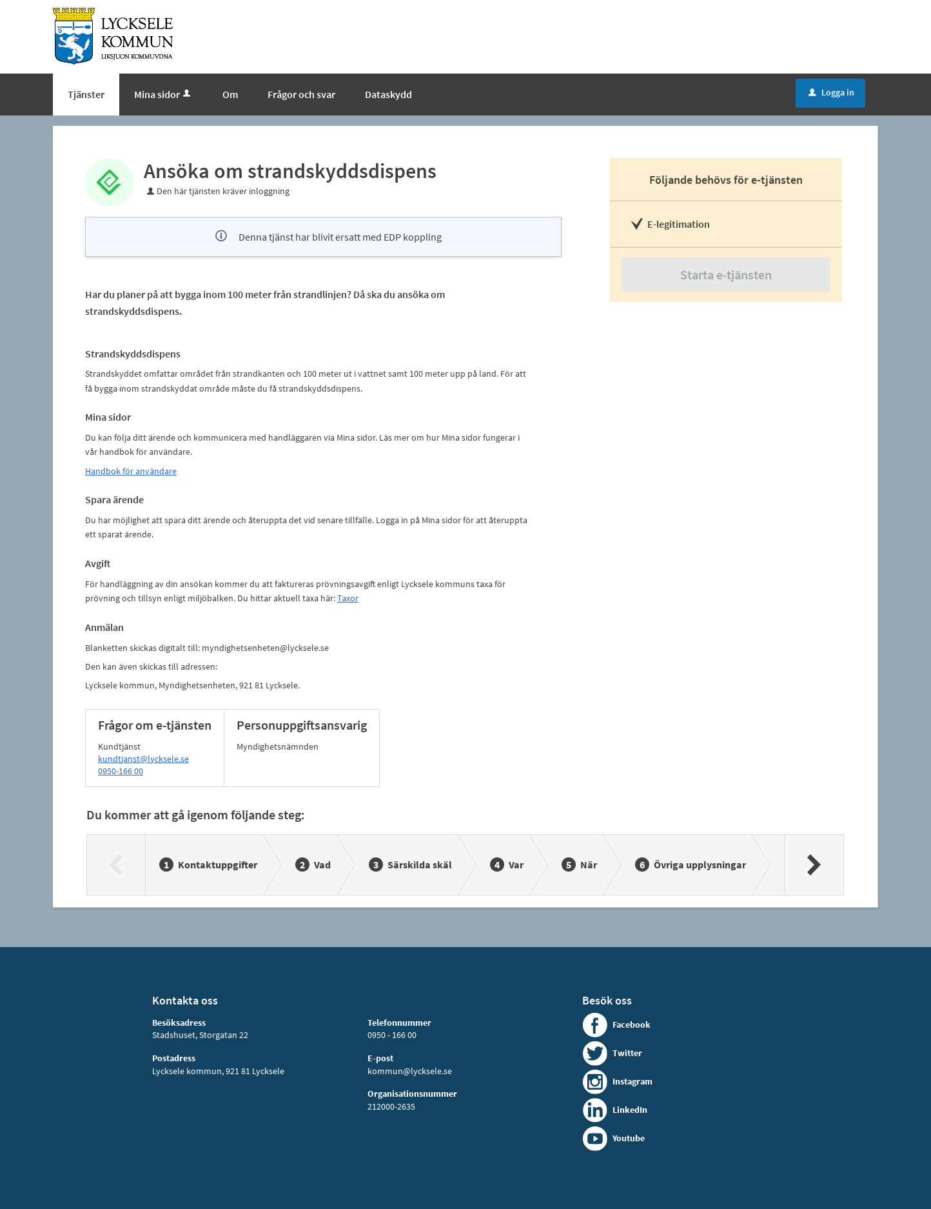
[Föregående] (116, 864)
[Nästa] (813, 864)
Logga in (831, 92)
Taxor (347, 598)
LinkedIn (629, 1109)
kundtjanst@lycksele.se (143, 758)
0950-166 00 (120, 771)
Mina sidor (163, 94)
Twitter (627, 1053)
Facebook (631, 1024)
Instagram (632, 1081)
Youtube (628, 1138)
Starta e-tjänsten (726, 274)
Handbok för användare (131, 471)
